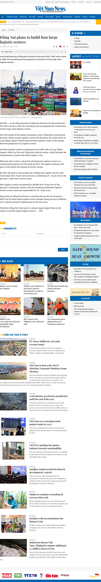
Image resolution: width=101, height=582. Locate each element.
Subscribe (77, 41)
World (85, 17)
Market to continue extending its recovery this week (46, 482)
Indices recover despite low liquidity (9, 273)
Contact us (79, 570)
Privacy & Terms (89, 570)
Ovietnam (81, 2)
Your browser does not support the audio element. (34, 52)
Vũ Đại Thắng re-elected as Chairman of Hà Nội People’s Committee (86, 159)
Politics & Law (12, 17)
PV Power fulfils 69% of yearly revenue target (44, 329)
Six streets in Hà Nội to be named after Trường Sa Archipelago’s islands (86, 275)
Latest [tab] (76, 56)
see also (7, 247)
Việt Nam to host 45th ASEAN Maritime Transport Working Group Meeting (47, 354)
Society (40, 17)
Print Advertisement (81, 44)
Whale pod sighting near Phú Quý (91, 100)
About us (70, 570)
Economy (23, 17)
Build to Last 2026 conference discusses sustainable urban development (10, 308)
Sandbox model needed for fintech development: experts (47, 457)
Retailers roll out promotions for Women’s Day (46, 506)
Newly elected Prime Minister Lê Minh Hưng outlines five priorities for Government (91, 77)
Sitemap (63, 569)
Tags (2, 223)
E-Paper (92, 17)
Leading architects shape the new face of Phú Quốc (86, 237)
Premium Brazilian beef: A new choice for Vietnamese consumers (86, 231)
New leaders (87, 62)
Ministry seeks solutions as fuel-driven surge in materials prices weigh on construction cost (34, 275)
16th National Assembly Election (29, 24)
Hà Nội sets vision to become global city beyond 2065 (85, 189)
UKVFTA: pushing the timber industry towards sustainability (45, 433)
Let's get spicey (79, 316)
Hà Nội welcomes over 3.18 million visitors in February (85, 194)
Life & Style (49, 17)
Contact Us (97, 2)
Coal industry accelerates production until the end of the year (48, 383)
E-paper (77, 33)
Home (3, 30)
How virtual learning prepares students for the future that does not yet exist (86, 324)
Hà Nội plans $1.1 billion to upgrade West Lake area (85, 136)
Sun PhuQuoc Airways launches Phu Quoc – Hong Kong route (86, 226)
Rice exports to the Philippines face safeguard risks (34, 307)
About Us (89, 2)
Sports (58, 17)
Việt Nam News (50, 9)
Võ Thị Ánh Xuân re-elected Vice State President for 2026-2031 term (92, 89)
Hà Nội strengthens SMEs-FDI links (85, 169)
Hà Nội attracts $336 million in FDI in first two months (86, 165)
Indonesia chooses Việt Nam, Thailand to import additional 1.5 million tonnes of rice (47, 531)
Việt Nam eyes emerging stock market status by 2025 (44, 409)
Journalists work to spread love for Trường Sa (85, 270)
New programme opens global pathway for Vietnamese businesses (56, 307)
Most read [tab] (92, 56)
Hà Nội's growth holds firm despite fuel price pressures (57, 274)
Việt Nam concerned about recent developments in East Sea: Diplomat (85, 281)
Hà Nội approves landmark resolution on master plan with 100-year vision (86, 141)
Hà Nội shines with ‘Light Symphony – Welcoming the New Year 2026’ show (86, 129)
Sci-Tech (32, 17)
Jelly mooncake (79, 319)
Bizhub (74, 2)
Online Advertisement (81, 47)
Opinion (77, 17)
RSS (100, 569)
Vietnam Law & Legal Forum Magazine (58, 2)
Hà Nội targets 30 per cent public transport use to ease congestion (84, 183)
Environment (67, 17)
